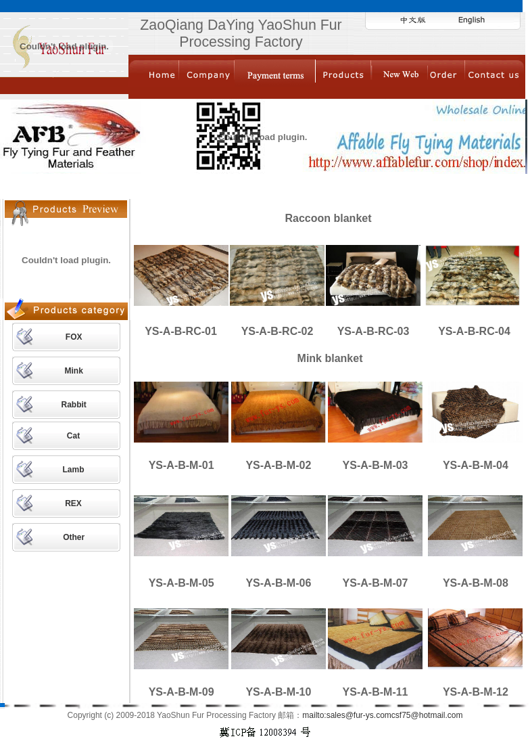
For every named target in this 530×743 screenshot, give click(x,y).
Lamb (74, 469)
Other (74, 537)
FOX (74, 337)
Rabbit (73, 404)
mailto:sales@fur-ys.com (346, 715)
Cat (73, 436)
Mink (73, 371)
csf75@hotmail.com (427, 715)
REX (73, 503)
